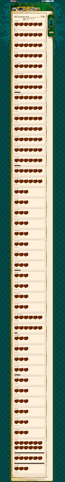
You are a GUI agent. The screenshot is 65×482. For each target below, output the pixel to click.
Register (51, 34)
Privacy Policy (51, 35)
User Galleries (30, 7)
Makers (23, 4)
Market (47, 4)
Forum (53, 28)
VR (41, 4)
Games (35, 4)
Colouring (29, 4)
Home (17, 4)
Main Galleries (21, 7)
